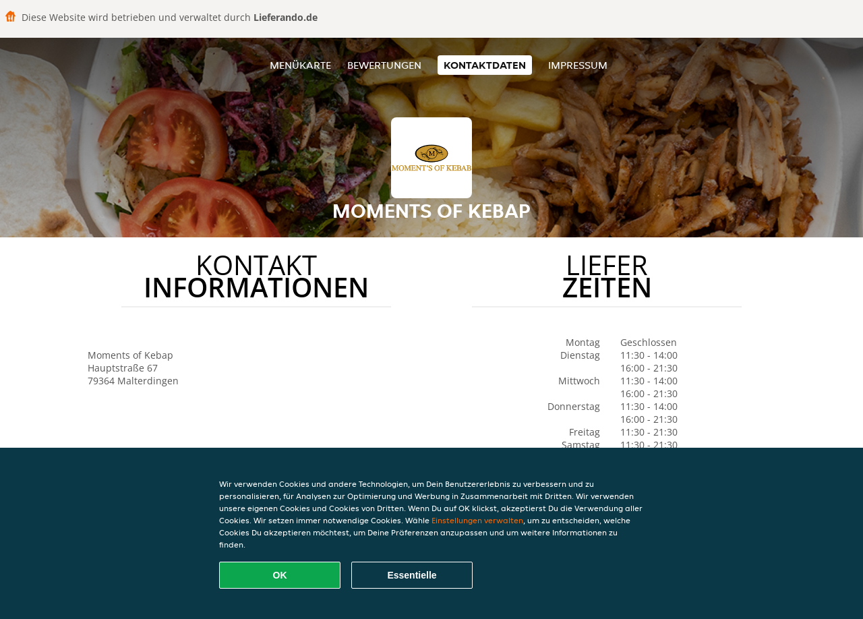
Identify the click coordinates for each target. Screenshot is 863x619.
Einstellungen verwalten (477, 520)
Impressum (577, 65)
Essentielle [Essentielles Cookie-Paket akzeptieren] (411, 575)
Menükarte (300, 65)
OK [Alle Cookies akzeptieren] (280, 575)
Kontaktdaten (485, 65)
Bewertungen (384, 65)
